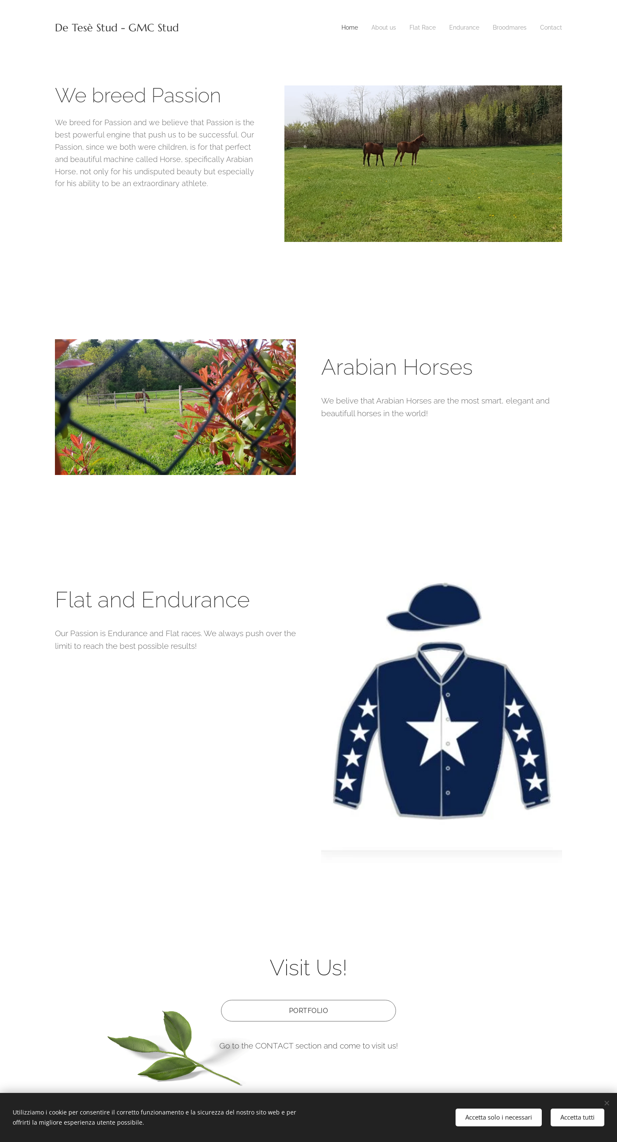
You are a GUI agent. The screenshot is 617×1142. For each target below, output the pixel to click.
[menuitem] (338, 27)
